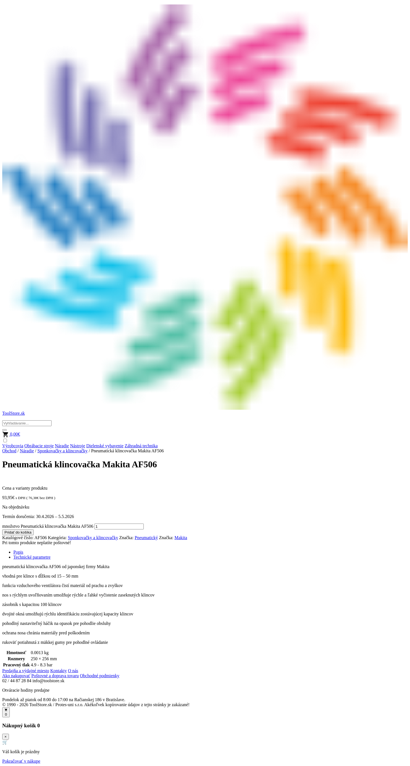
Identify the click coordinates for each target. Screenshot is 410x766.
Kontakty (58, 670)
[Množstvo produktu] (119, 526)
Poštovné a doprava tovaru (55, 675)
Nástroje (77, 445)
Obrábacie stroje (39, 445)
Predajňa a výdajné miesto (25, 670)
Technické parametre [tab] (31, 557)
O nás (73, 670)
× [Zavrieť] (5, 737)
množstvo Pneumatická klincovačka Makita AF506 (47, 526)
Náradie (62, 445)
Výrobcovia (12, 445)
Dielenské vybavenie (105, 445)
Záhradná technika (141, 445)
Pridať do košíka (17, 532)
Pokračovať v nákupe (21, 761)
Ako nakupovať (16, 675)
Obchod (9, 450)
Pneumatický (146, 537)
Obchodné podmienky (99, 675)
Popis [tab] (18, 552)
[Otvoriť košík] (6, 712)
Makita (181, 537)
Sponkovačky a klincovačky (62, 450)
